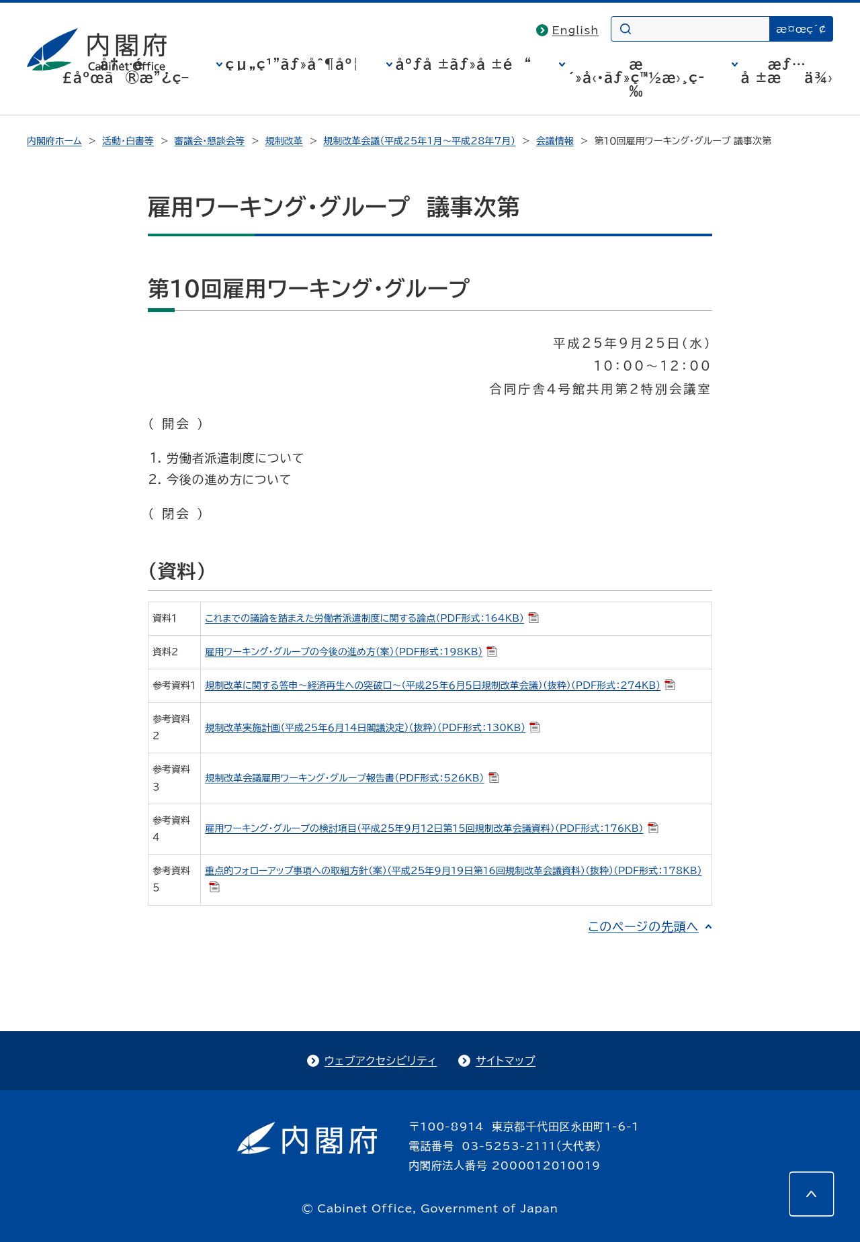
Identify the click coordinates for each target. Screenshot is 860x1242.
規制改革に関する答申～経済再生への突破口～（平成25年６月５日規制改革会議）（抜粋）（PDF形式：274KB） (440, 685)
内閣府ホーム (54, 141)
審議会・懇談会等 (209, 141)
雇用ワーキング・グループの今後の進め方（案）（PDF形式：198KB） (351, 652)
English (575, 30)
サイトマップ (505, 1060)
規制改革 (284, 141)
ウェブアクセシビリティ (381, 1060)
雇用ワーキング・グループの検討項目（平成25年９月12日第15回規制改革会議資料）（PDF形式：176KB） (431, 828)
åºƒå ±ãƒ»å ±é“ (464, 63)
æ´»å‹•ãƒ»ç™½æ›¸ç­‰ (636, 77)
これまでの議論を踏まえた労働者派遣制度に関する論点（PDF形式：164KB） (372, 618)
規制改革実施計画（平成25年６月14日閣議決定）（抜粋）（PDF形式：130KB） (372, 727)
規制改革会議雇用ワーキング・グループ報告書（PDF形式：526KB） (352, 778)
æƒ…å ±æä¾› (787, 70)
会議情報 (555, 141)
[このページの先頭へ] (811, 1193)
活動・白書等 (128, 141)
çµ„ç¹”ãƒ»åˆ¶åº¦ (292, 63)
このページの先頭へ (643, 926)
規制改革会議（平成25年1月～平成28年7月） (419, 141)
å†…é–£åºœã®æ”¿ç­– (125, 70)
